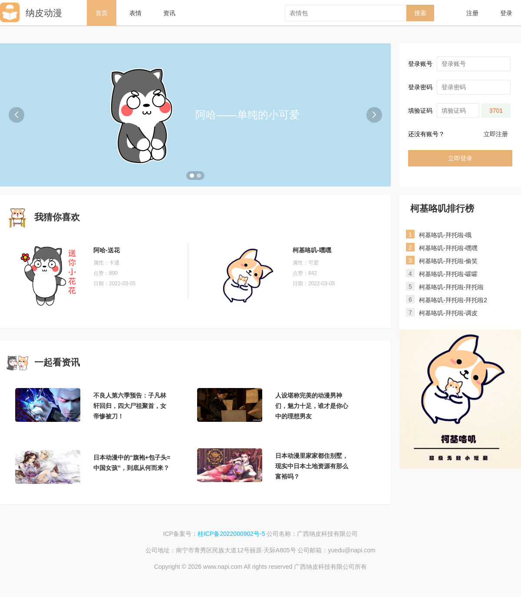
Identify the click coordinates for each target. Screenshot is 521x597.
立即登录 (460, 158)
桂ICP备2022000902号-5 (231, 533)
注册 (472, 13)
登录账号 (420, 63)
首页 (102, 13)
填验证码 (420, 110)
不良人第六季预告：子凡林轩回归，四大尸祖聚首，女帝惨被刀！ (129, 406)
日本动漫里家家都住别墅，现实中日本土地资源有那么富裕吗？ (311, 466)
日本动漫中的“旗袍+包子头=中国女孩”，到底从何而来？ (131, 462)
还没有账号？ (426, 133)
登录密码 (420, 87)
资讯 (169, 13)
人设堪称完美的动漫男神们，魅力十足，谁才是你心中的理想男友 (311, 406)
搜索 (420, 13)
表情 (135, 13)
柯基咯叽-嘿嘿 (312, 250)
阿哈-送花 (106, 250)
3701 (496, 110)
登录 (506, 13)
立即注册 (496, 133)
